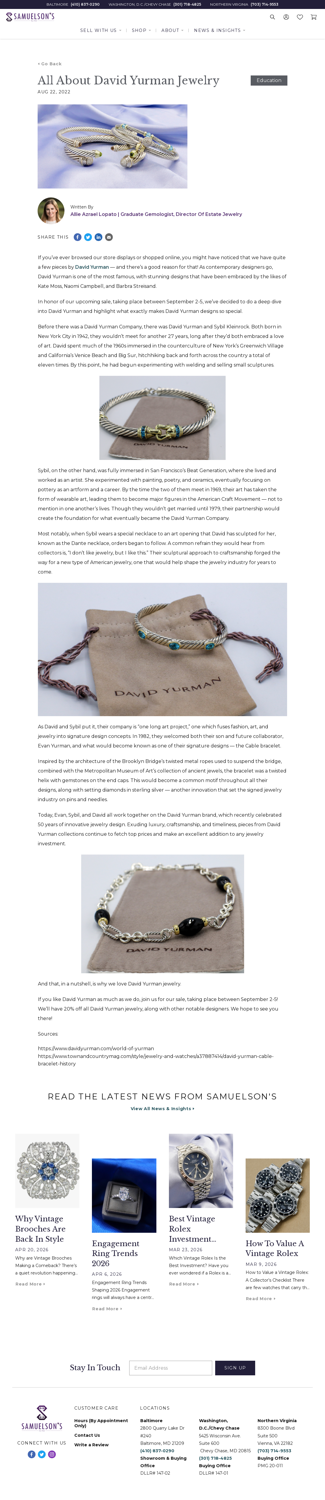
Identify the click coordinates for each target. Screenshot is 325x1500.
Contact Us (87, 1435)
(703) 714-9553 (264, 4)
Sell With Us (98, 30)
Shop (139, 30)
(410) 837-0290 (85, 4)
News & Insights (217, 30)
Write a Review (91, 1445)
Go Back (51, 64)
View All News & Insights (161, 1108)
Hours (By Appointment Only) (101, 1423)
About (170, 30)
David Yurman (92, 267)
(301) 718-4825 (187, 4)
